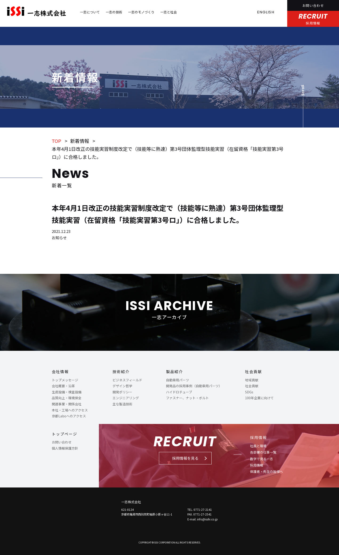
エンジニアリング (126, 397)
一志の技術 (114, 12)
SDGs (249, 392)
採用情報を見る (185, 458)
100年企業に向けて (259, 397)
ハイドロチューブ (179, 392)
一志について (90, 12)
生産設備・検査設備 (66, 392)
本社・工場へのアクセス (70, 410)
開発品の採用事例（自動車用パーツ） (194, 385)
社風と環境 (258, 445)
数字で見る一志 (261, 458)
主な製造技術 (122, 404)
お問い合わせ (313, 5)
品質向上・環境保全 (66, 397)
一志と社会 (168, 12)
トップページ (64, 434)
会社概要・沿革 (63, 385)
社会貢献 (253, 371)
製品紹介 (174, 371)
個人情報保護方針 (65, 448)
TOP (56, 140)
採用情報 (258, 437)
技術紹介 (121, 371)
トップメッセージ (65, 380)
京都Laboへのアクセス (69, 416)
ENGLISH (265, 12)
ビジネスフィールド (127, 380)
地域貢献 (251, 380)
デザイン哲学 (122, 385)
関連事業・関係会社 (66, 404)
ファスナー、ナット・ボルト (187, 397)
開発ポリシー (122, 392)
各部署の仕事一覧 (263, 452)
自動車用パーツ (177, 380)
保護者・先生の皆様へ (266, 471)
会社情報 (60, 371)
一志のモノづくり (141, 12)
